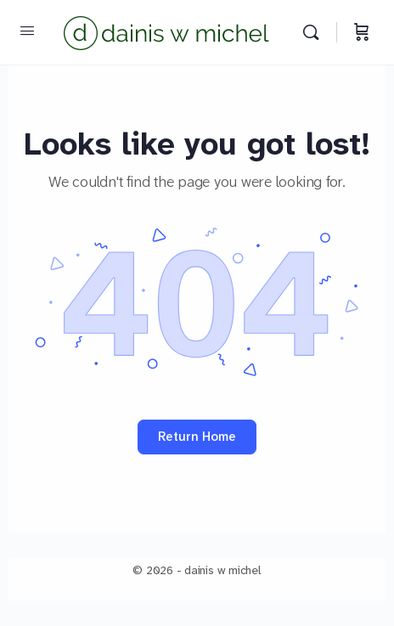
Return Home (197, 436)
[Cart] (362, 32)
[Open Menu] (27, 30)
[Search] (315, 32)
